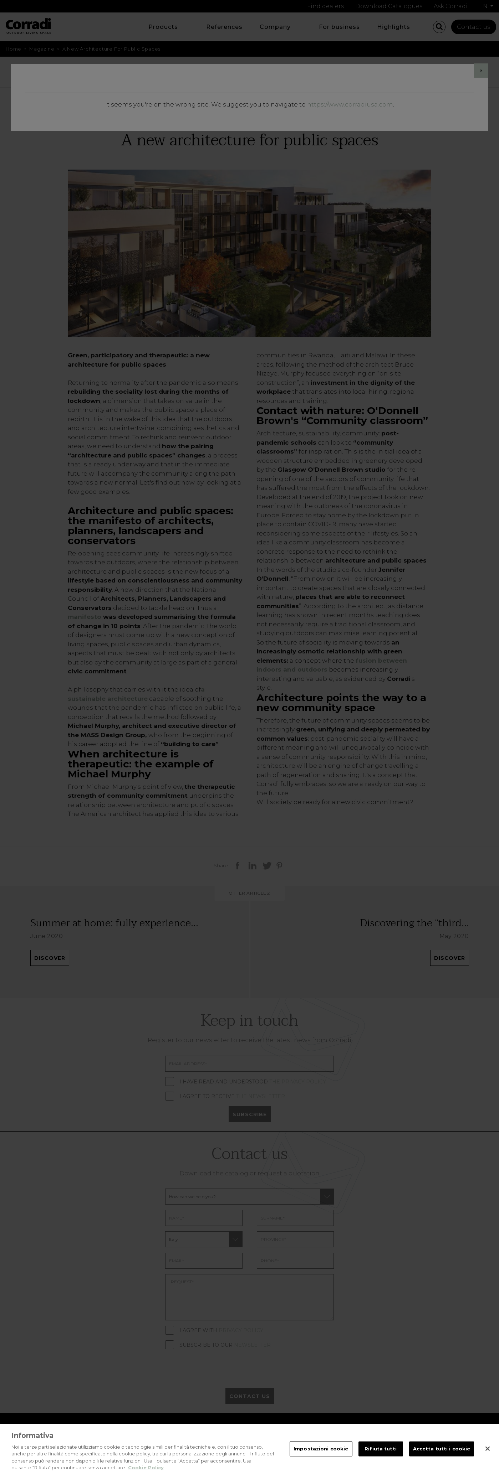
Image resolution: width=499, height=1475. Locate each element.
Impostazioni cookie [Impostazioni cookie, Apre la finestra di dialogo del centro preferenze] (321, 1453)
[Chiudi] (487, 1453)
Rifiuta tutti (381, 1453)
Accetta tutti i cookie (441, 1453)
